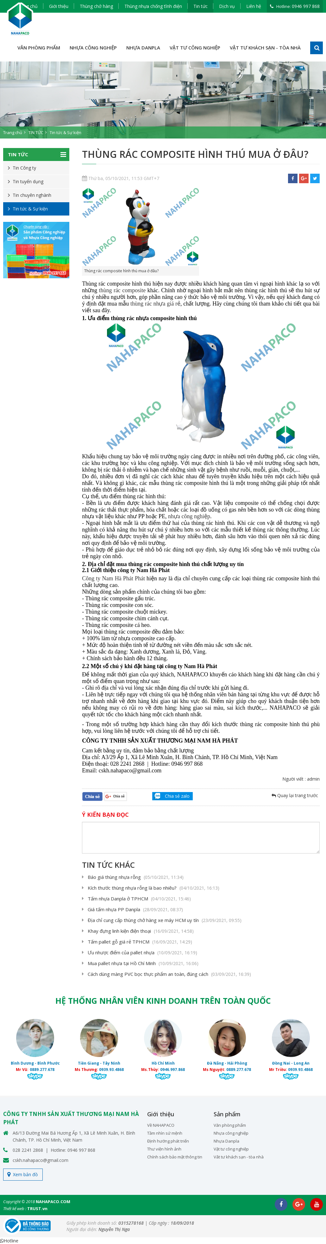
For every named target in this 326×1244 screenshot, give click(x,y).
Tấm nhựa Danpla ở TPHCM (139, 898)
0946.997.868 (172, 1069)
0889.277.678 (42, 1069)
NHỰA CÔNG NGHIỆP (93, 47)
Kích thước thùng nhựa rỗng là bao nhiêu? (153, 888)
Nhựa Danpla (226, 1141)
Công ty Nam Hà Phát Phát (113, 578)
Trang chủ (12, 132)
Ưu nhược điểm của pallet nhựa (142, 952)
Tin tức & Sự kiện (65, 132)
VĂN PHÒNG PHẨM (38, 47)
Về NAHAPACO (160, 1125)
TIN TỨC (35, 132)
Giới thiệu (58, 6)
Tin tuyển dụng (28, 181)
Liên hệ (253, 6)
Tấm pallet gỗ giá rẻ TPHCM (140, 941)
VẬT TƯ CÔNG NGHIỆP (195, 47)
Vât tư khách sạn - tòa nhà (239, 1157)
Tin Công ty (24, 168)
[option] (163, 100)
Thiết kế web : (14, 1208)
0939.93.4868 (111, 1069)
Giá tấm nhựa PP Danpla (135, 909)
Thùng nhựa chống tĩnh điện (153, 6)
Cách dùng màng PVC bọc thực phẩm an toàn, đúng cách (169, 974)
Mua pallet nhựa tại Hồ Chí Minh (143, 963)
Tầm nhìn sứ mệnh (164, 1133)
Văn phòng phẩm (230, 1125)
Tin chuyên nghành (32, 195)
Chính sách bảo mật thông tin (174, 1157)
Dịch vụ (227, 6)
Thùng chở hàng (96, 6)
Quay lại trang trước (295, 795)
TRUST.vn (37, 1208)
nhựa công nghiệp (189, 516)
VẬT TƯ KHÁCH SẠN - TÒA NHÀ (265, 47)
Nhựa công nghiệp (231, 1133)
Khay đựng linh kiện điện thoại (141, 931)
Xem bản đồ (25, 1174)
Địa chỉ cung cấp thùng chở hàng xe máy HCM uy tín (164, 920)
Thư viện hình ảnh (164, 1149)
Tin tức (200, 6)
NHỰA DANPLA (143, 47)
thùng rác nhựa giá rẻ (155, 303)
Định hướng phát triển (168, 1141)
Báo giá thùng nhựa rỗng (136, 877)
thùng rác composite (122, 290)
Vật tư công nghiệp (231, 1149)
